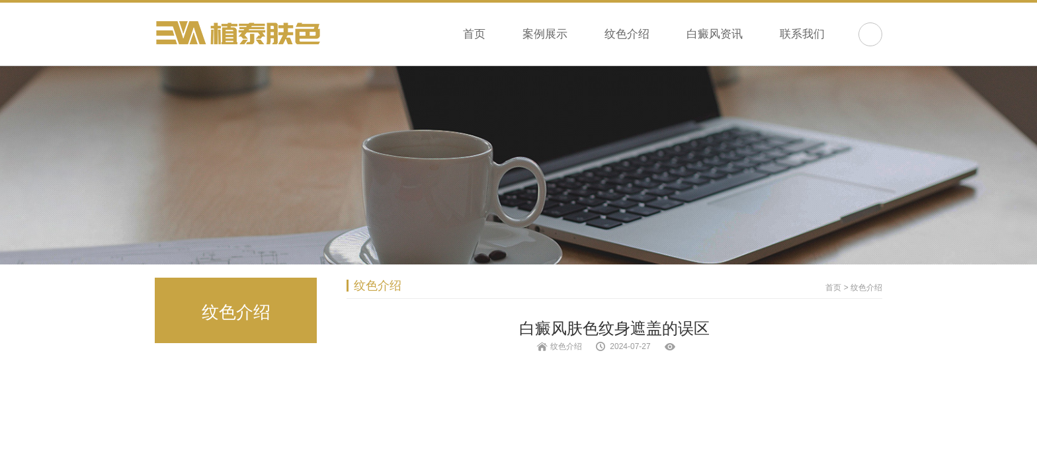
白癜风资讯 (714, 34)
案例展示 (544, 34)
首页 (474, 34)
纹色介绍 (626, 34)
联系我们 (802, 34)
